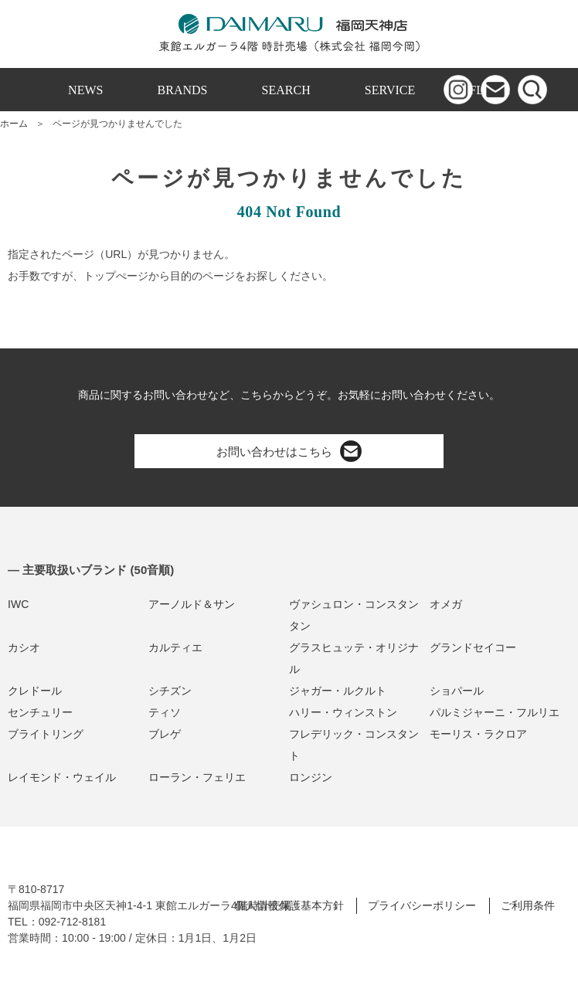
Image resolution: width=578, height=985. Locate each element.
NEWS (85, 90)
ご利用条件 (528, 905)
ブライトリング (45, 734)
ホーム (14, 123)
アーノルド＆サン (191, 604)
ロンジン (310, 777)
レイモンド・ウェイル (62, 777)
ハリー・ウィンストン (343, 712)
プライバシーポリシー (422, 905)
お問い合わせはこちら (289, 451)
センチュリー (40, 712)
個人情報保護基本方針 (289, 905)
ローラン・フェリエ (197, 777)
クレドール (35, 690)
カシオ (24, 647)
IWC (18, 604)
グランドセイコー (473, 647)
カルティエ (175, 647)
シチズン (170, 690)
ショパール (457, 690)
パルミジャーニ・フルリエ (494, 712)
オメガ (446, 604)
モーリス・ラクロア (478, 734)
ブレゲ (164, 734)
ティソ (164, 712)
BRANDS (183, 90)
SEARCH (286, 90)
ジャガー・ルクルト (337, 690)
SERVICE (390, 90)
